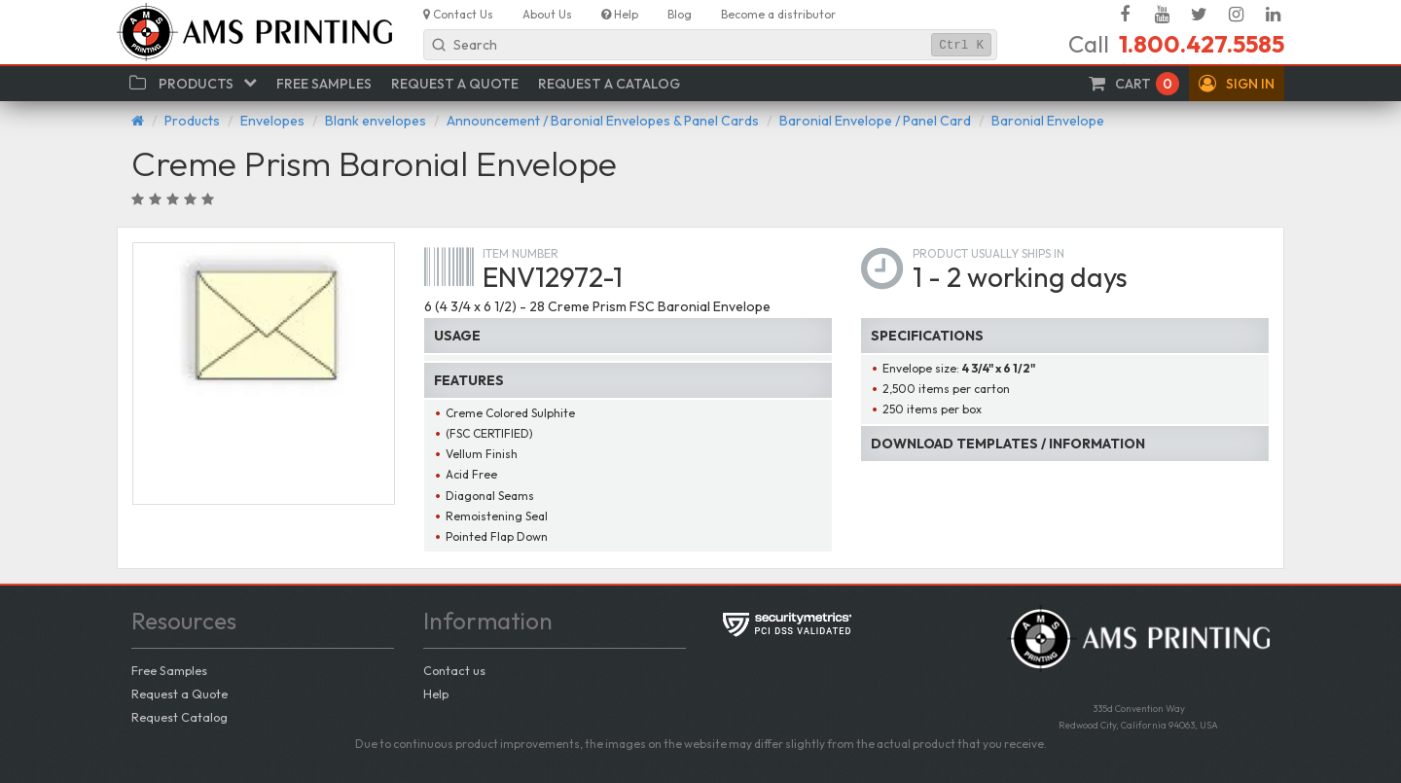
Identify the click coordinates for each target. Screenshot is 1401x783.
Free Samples (169, 670)
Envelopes (272, 120)
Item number (520, 253)
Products (192, 120)
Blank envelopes (375, 120)
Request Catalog (179, 717)
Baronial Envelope (1047, 120)
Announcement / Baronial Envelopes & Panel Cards (603, 120)
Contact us (454, 670)
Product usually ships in (988, 253)
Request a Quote (179, 693)
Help (436, 693)
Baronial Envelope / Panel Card (875, 120)
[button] (1236, 83)
